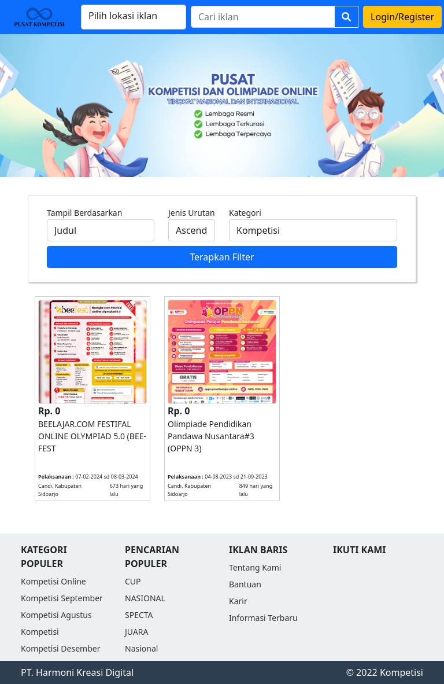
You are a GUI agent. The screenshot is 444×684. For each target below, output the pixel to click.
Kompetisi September (62, 598)
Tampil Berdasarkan (84, 212)
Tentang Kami (255, 567)
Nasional (141, 648)
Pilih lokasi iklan (122, 15)
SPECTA (139, 614)
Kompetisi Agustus (56, 614)
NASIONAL (145, 598)
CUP (133, 581)
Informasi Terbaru (263, 617)
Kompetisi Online (53, 581)
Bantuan (245, 584)
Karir (238, 600)
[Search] (263, 17)
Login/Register (402, 16)
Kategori (245, 212)
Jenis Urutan (191, 212)
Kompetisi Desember (60, 648)
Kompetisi (40, 631)
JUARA (137, 631)
